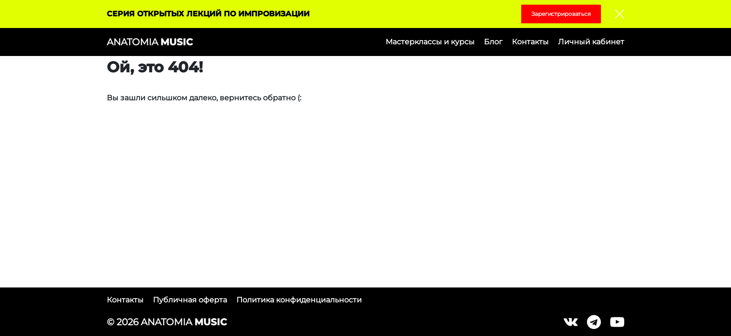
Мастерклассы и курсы (430, 41)
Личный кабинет (591, 41)
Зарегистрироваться (561, 13)
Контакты (530, 41)
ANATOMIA (150, 42)
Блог (493, 41)
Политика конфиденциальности (299, 299)
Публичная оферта (190, 299)
